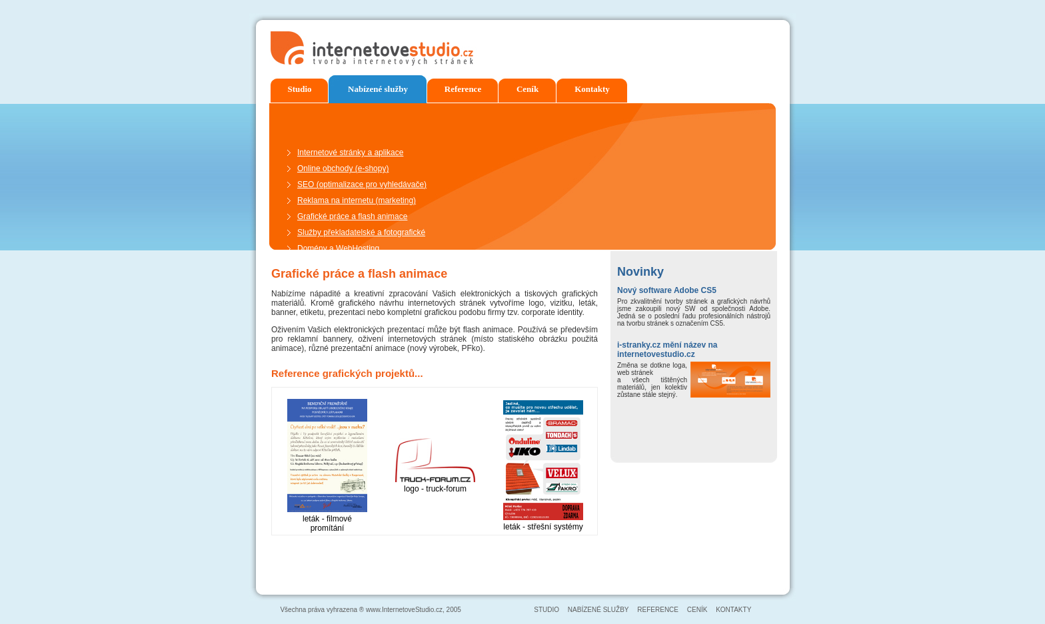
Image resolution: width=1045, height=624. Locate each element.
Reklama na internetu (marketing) (356, 200)
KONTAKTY (733, 609)
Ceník (527, 89)
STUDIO (546, 609)
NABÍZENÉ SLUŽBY (598, 609)
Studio (299, 89)
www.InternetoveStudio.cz (404, 609)
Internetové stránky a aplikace (350, 152)
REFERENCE (657, 609)
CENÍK (698, 609)
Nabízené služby (378, 89)
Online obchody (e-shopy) (343, 168)
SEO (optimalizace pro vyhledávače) (362, 184)
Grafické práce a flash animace (352, 216)
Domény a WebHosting (338, 248)
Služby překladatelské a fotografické (361, 232)
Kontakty (592, 89)
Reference (463, 89)
